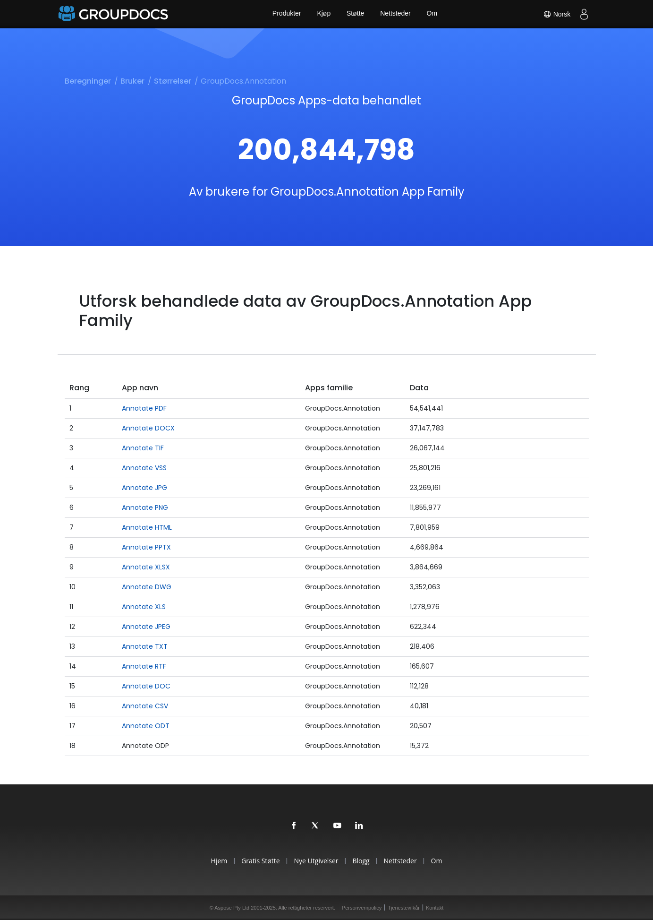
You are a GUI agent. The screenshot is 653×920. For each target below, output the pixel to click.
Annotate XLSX (146, 567)
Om (433, 14)
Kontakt (434, 908)
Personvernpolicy (362, 908)
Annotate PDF (144, 408)
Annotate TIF (143, 448)
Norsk (555, 14)
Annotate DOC (146, 686)
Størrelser (172, 81)
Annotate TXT (145, 646)
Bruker (132, 81)
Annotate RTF (144, 666)
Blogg (362, 860)
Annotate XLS (144, 606)
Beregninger (88, 81)
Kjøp (323, 14)
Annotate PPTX (146, 547)
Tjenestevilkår (404, 908)
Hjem (213, 860)
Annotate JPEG (146, 626)
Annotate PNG (145, 507)
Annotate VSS (144, 468)
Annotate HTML (147, 527)
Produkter (285, 14)
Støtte (355, 14)
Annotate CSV (145, 706)
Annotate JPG (144, 487)
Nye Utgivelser (315, 860)
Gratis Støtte (257, 860)
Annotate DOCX (148, 428)
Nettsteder (396, 14)
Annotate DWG (146, 587)
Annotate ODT (146, 726)
